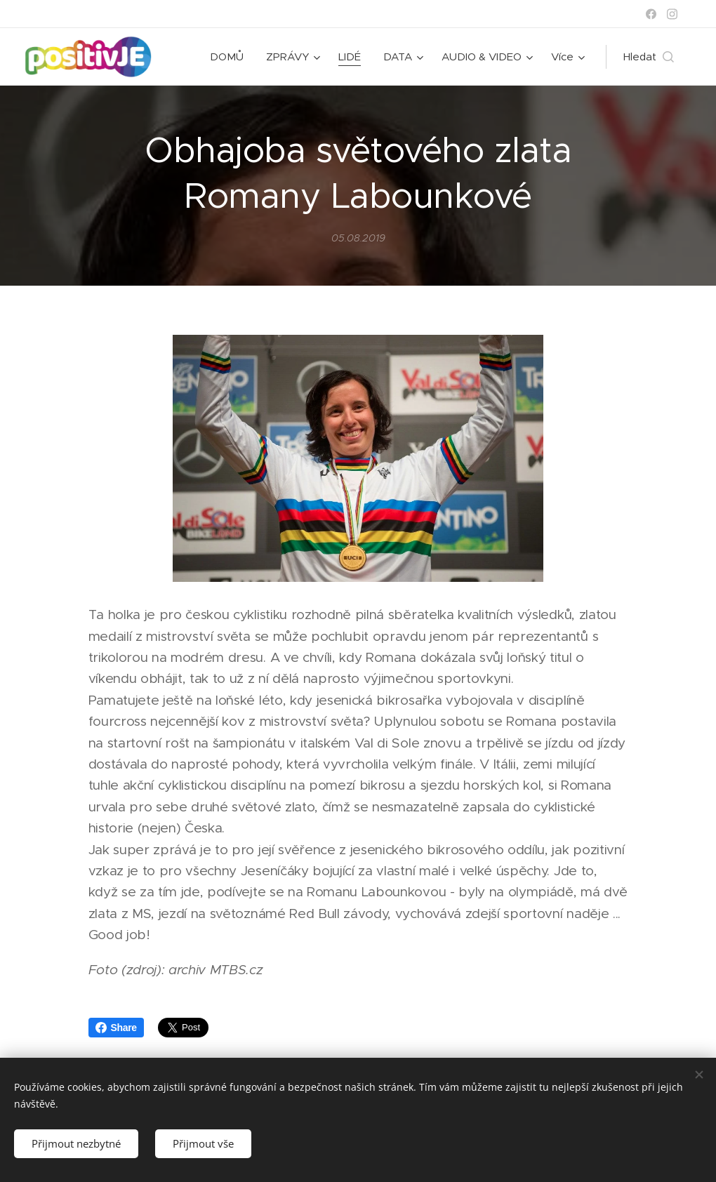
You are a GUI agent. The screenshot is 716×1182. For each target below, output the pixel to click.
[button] (648, 56)
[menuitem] (230, 56)
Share (116, 1027)
